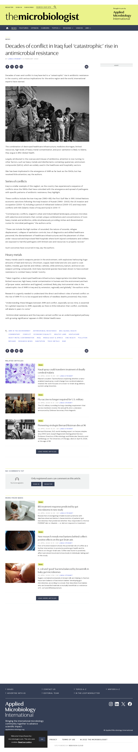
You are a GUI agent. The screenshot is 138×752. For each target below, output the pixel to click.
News (7, 39)
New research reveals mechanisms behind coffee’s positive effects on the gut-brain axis (62, 538)
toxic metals (54, 341)
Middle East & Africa (53, 338)
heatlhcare (74, 334)
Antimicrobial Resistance (45, 331)
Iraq (39, 338)
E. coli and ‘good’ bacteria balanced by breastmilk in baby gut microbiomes (63, 570)
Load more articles (47, 452)
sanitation (40, 341)
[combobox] (45, 7)
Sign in (36, 484)
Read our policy (25, 742)
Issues (10, 689)
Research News (25, 341)
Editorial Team (51, 693)
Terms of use (68, 739)
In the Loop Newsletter (88, 693)
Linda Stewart (14, 59)
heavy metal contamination (21, 338)
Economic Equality (43, 334)
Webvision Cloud (76, 746)
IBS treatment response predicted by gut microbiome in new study (58, 508)
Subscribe (29, 7)
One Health (70, 338)
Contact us (49, 689)
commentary (14, 334)
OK (42, 739)
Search (55, 7)
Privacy (53, 739)
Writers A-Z (114, 689)
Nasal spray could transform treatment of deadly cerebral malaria (61, 370)
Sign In (19, 7)
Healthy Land (60, 334)
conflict (27, 334)
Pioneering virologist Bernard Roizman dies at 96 (62, 425)
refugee (12, 341)
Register (9, 7)
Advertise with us (16, 693)
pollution (82, 338)
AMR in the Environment (20, 331)
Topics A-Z (81, 689)
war (64, 341)
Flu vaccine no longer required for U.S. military (60, 399)
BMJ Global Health (68, 331)
